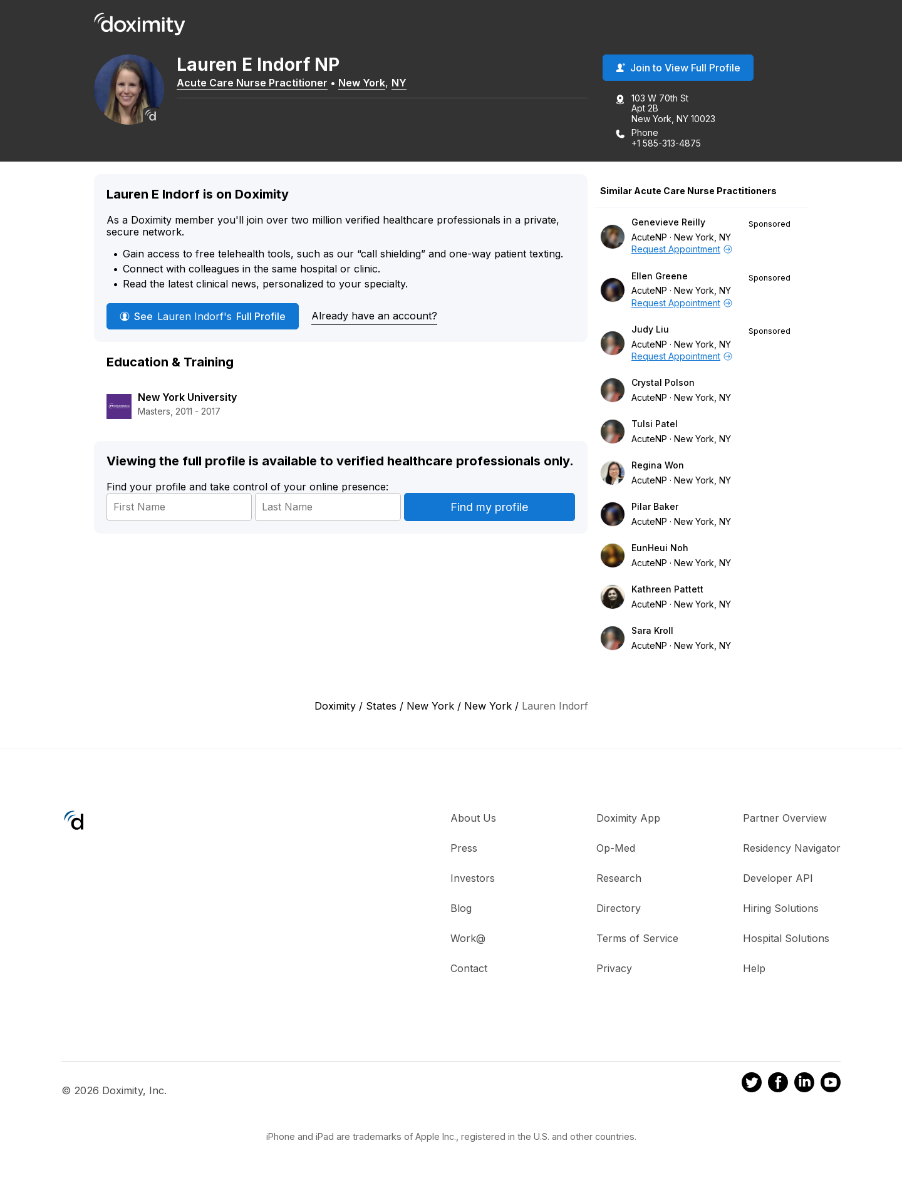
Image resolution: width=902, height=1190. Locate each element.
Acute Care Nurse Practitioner (257, 83)
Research (618, 878)
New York (366, 83)
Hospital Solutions (786, 939)
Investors (472, 878)
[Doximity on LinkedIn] (804, 1085)
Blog (461, 909)
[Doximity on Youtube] (831, 1085)
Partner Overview (785, 818)
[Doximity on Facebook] (778, 1085)
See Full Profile (203, 317)
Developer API (778, 878)
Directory (618, 909)
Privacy (614, 969)
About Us (473, 818)
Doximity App (628, 818)
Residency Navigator (792, 848)
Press (463, 848)
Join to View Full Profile (678, 68)
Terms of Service (637, 939)
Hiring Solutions (781, 909)
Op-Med (615, 848)
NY (404, 83)
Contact (468, 969)
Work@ (467, 939)
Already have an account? (374, 316)
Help (754, 969)
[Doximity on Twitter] (752, 1085)
